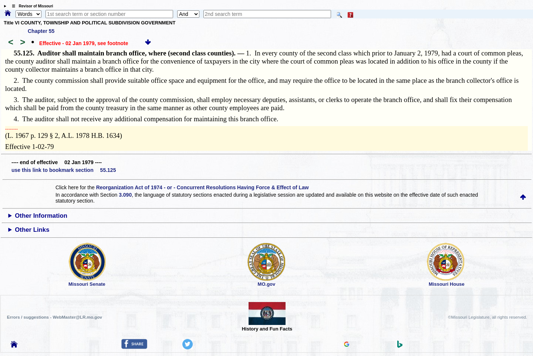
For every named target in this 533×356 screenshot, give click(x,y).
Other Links (32, 229)
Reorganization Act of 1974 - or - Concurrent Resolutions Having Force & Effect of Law (202, 187)
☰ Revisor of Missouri (30, 6)
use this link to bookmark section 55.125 (63, 170)
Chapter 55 (41, 31)
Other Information (41, 215)
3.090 (125, 195)
